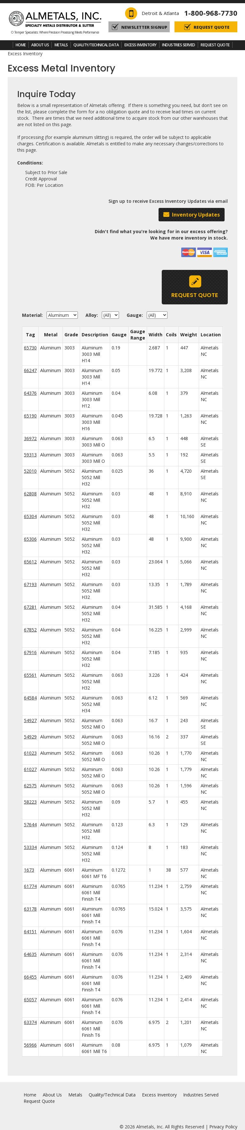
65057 (30, 999)
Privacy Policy (223, 1127)
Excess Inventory (140, 45)
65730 (30, 348)
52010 (30, 471)
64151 (30, 931)
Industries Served (178, 45)
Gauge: (136, 315)
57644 (30, 824)
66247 (30, 370)
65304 (30, 516)
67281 (30, 607)
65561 (30, 675)
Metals (61, 45)
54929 (30, 737)
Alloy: (92, 315)
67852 (30, 630)
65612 (30, 562)
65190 (30, 416)
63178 (30, 909)
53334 (30, 847)
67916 (30, 652)
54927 (30, 720)
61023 (30, 753)
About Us (40, 45)
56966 (30, 1045)
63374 (30, 1022)
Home (21, 45)
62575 (30, 786)
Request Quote (215, 45)
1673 (29, 870)
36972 (30, 438)
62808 (30, 494)
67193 (30, 584)
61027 (30, 769)
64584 (30, 698)
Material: (33, 315)
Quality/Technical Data (96, 45)
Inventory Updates (196, 214)
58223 (30, 802)
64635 (30, 954)
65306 (30, 539)
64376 (30, 393)
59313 (30, 455)
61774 (30, 886)
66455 (30, 977)
